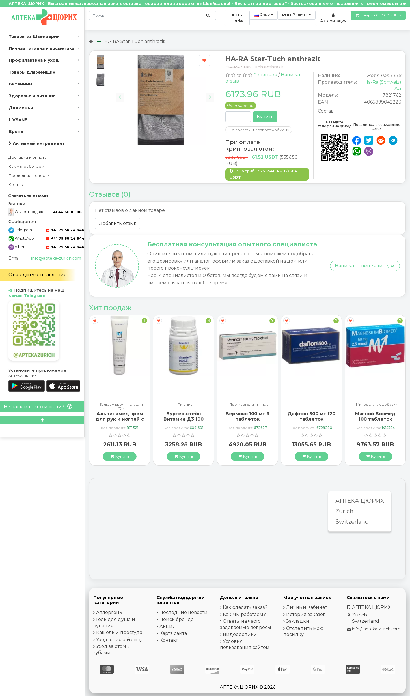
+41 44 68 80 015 (66, 212)
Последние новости (29, 175)
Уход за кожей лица (119, 639)
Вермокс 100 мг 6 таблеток (247, 416)
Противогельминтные (249, 405)
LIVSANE (18, 119)
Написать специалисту (365, 265)
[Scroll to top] (42, 420)
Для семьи (21, 107)
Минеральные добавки (377, 405)
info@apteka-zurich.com (56, 258)
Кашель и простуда (119, 632)
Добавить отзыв (118, 223)
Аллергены (109, 612)
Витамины (20, 84)
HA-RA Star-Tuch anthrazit (134, 41)
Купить (265, 116)
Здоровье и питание (32, 95)
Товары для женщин (32, 72)
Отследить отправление (37, 274)
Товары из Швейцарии (34, 36)
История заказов (306, 614)
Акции (167, 626)
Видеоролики (240, 634)
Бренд (16, 131)
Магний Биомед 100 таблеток (375, 416)
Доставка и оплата (27, 157)
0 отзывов (265, 75)
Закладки (297, 621)
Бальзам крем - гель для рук (121, 406)
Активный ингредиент (37, 143)
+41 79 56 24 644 (65, 230)
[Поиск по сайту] (208, 15)
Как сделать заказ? (245, 607)
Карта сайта (173, 633)
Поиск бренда (176, 619)
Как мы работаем (26, 166)
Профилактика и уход (34, 60)
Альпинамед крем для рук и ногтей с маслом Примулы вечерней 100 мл (120, 422)
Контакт (16, 184)
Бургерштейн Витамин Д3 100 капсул (183, 419)
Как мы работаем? (244, 614)
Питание (185, 405)
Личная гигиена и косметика (41, 48)
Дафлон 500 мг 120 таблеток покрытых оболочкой (311, 422)
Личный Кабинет (306, 607)
